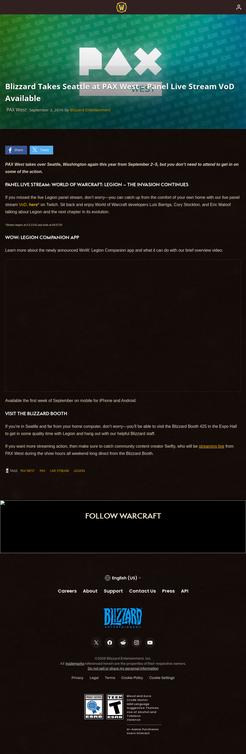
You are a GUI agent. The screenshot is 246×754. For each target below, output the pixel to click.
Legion (79, 471)
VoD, (28, 204)
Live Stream (59, 471)
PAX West (27, 471)
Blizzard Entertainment (90, 110)
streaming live (211, 446)
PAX (42, 471)
